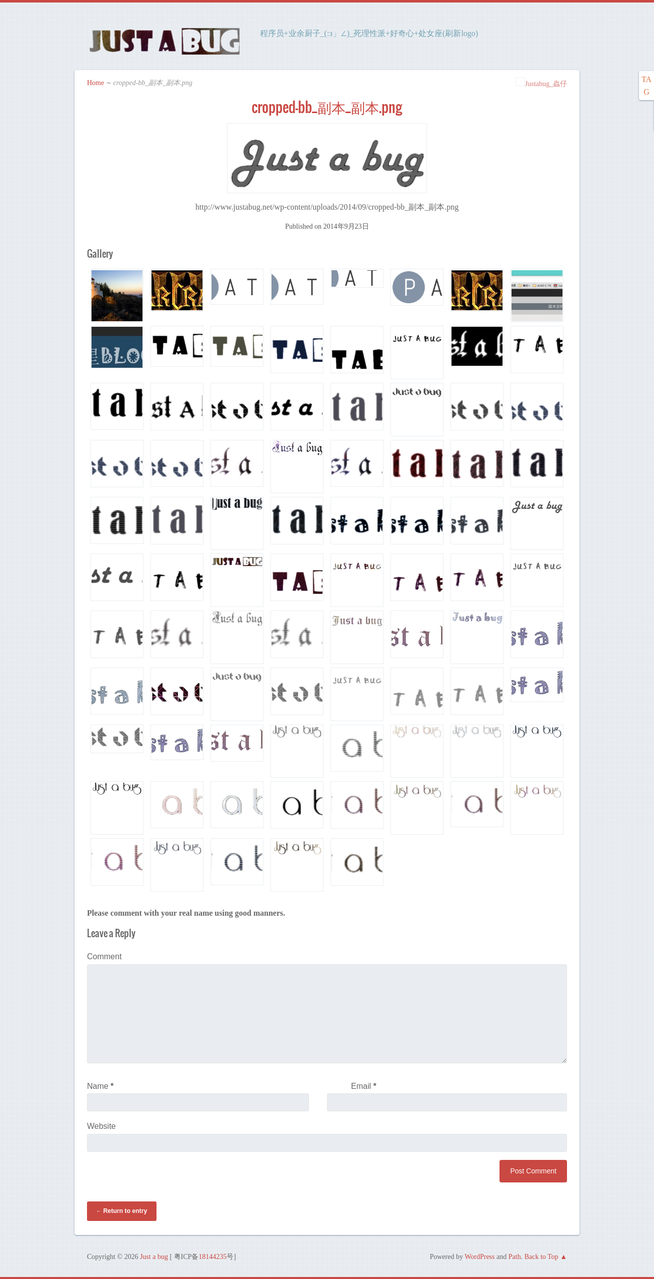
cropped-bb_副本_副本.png (327, 106)
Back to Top (541, 1256)
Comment (104, 956)
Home (95, 82)
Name (100, 1085)
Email (363, 1085)
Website (101, 1125)
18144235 (212, 1256)
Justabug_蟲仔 (541, 83)
